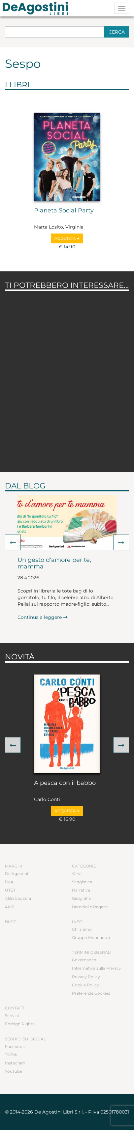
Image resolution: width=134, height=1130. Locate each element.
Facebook (15, 1046)
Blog (11, 921)
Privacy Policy (86, 976)
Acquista (67, 238)
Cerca (117, 32)
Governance (84, 959)
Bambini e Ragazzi (90, 906)
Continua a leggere (42, 617)
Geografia (81, 898)
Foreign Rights (19, 1023)
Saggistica (82, 881)
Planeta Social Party (64, 210)
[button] (13, 542)
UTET (10, 890)
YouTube (13, 1071)
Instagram (15, 1063)
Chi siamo (82, 929)
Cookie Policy (85, 984)
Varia (77, 873)
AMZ (9, 906)
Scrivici (12, 1015)
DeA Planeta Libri (37, 8)
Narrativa (81, 890)
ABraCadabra (18, 898)
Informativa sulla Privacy (96, 968)
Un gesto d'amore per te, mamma (54, 563)
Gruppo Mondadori (91, 937)
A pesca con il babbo (65, 783)
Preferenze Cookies (91, 993)
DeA (9, 881)
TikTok (11, 1054)
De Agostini (16, 873)
